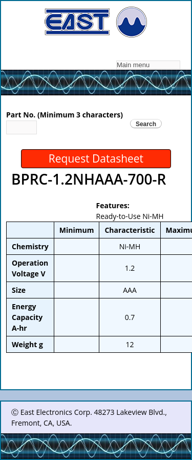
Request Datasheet (96, 158)
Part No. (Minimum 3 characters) (64, 114)
